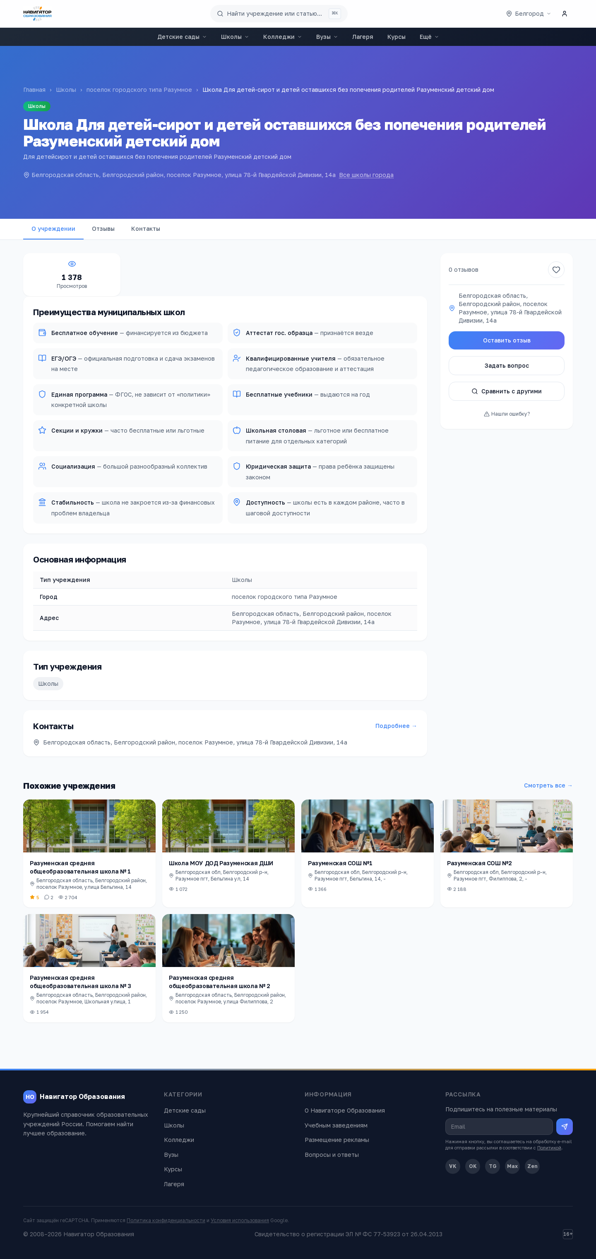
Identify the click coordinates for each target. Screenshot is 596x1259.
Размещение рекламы (337, 1139)
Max (512, 1166)
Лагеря (362, 36)
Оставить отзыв (507, 340)
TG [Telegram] (493, 1166)
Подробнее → (396, 725)
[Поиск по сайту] (279, 13)
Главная (34, 89)
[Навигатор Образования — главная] (37, 13)
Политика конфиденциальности (166, 1220)
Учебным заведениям (336, 1125)
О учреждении (53, 228)
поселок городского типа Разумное (139, 89)
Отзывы (103, 228)
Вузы (327, 36)
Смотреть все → (548, 785)
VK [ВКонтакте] (453, 1166)
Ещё (429, 36)
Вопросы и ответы (332, 1154)
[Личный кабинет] (564, 13)
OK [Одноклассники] (473, 1166)
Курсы (396, 36)
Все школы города (366, 174)
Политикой (549, 1147)
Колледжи (282, 36)
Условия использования (240, 1220)
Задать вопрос (507, 365)
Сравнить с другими (506, 391)
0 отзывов (463, 269)
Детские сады (182, 36)
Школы (235, 36)
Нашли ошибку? (507, 414)
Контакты (145, 228)
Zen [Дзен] (532, 1166)
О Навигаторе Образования (345, 1110)
